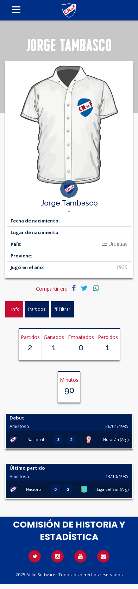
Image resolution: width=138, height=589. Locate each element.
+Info (14, 309)
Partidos (37, 309)
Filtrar (62, 309)
